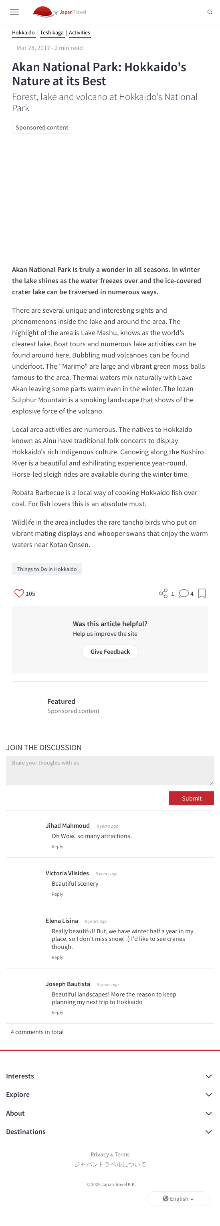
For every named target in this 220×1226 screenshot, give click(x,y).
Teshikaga (52, 32)
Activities (79, 32)
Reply (57, 846)
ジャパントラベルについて (110, 1164)
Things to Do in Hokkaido (47, 569)
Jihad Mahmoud (68, 825)
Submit (192, 798)
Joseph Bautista (68, 984)
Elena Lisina (62, 920)
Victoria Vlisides (67, 873)
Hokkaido (23, 32)
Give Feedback (110, 651)
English (178, 1198)
